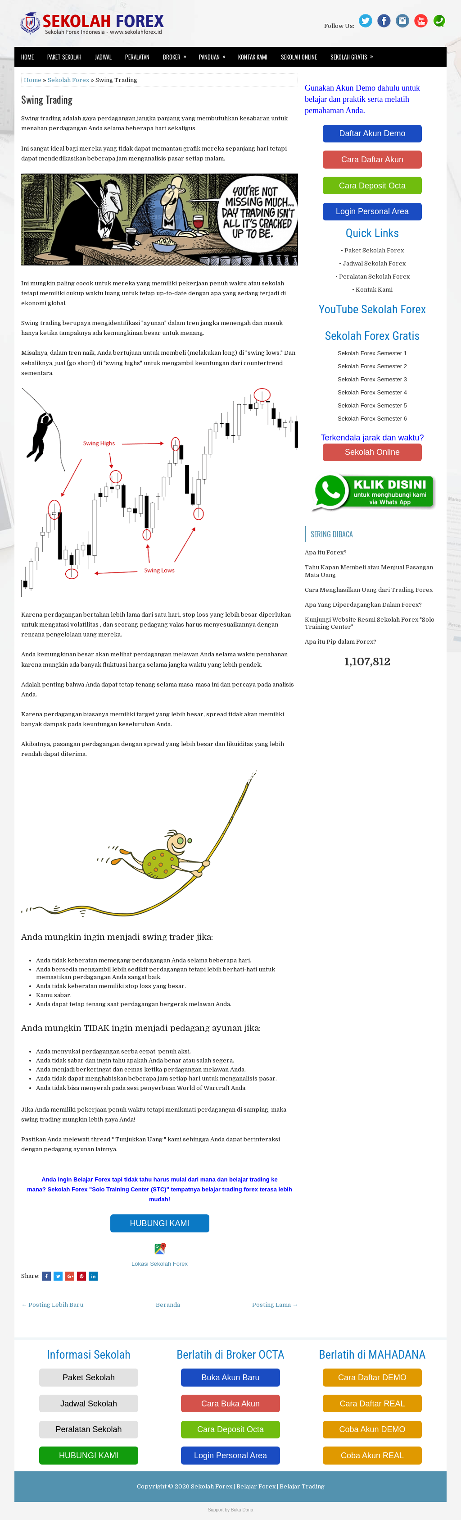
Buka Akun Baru (230, 1377)
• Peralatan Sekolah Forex (372, 276)
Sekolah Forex (68, 80)
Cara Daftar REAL (372, 1403)
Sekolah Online (299, 56)
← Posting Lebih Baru (52, 1304)
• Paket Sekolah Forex (372, 250)
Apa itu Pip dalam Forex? (340, 641)
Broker (177, 54)
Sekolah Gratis (354, 54)
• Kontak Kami (372, 289)
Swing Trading (46, 99)
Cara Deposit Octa (372, 185)
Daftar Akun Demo (372, 133)
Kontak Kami (252, 56)
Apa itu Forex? (326, 552)
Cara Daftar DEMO (372, 1377)
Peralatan (137, 56)
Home (27, 56)
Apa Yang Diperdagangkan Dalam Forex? (363, 604)
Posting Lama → (275, 1304)
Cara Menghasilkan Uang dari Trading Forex (369, 589)
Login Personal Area (372, 211)
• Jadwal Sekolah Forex (372, 263)
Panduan (215, 54)
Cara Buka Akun (230, 1403)
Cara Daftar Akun (372, 159)
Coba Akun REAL (372, 1455)
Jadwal (103, 56)
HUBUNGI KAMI (159, 1223)
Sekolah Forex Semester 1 (372, 353)
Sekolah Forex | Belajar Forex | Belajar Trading (258, 1486)
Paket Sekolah (64, 56)
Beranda (168, 1304)
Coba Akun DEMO (372, 1429)
